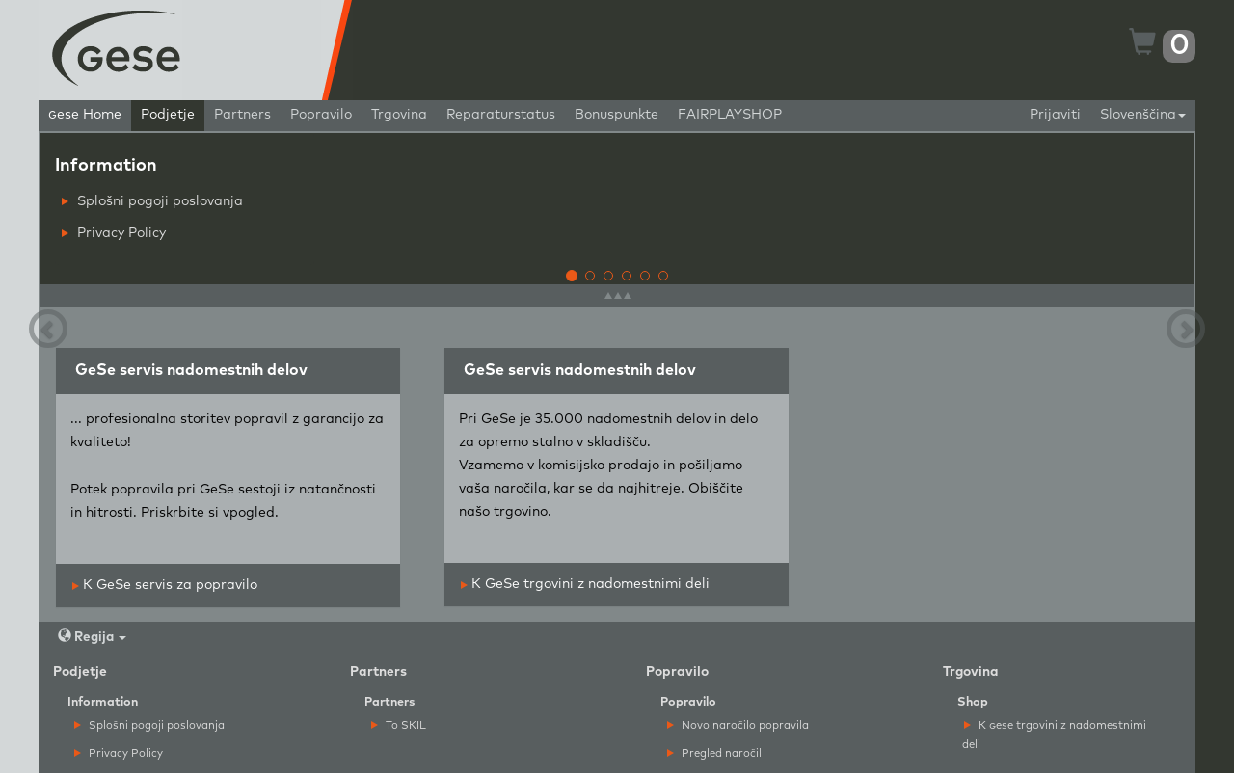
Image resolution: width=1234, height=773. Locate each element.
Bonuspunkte (616, 114)
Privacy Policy (114, 233)
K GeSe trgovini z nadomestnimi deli (585, 584)
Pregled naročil (714, 753)
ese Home (84, 114)
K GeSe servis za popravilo (164, 585)
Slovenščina (1143, 114)
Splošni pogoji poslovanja (152, 201)
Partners (242, 114)
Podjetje (168, 114)
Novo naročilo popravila (738, 725)
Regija (92, 636)
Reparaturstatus (500, 114)
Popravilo (321, 114)
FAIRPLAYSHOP (730, 114)
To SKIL (398, 725)
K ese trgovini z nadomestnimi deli (1054, 734)
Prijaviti (1055, 114)
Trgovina (399, 114)
